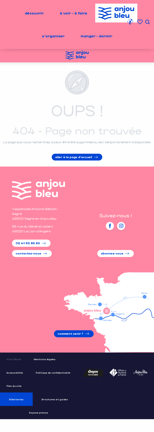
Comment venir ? (70, 333)
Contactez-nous (28, 253)
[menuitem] (34, 13)
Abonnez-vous (112, 253)
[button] (147, 21)
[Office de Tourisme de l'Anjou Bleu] (77, 56)
